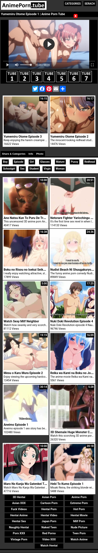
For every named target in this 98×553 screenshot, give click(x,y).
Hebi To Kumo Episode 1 (67, 484)
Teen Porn (79, 533)
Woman (60, 168)
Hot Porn (79, 509)
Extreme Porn (79, 503)
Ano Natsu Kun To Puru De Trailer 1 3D (30, 218)
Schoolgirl (9, 168)
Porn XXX (19, 533)
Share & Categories (14, 153)
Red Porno (49, 533)
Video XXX (49, 539)
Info (31, 153)
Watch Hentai (49, 545)
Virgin (47, 168)
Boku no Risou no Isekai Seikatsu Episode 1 (33, 269)
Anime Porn (79, 497)
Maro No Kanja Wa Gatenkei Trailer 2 (29, 484)
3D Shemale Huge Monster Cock (72, 432)
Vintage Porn (18, 539)
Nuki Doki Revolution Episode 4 (71, 321)
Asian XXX (19, 503)
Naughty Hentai (19, 527)
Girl (32, 161)
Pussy (74, 161)
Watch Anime (79, 539)
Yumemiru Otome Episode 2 (69, 136)
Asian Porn (49, 497)
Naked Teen (49, 527)
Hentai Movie (79, 515)
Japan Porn (49, 521)
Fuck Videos (19, 509)
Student (34, 168)
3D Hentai (19, 497)
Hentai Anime (19, 515)
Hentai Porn (49, 509)
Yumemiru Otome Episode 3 (23, 136)
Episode (18, 161)
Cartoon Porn (49, 503)
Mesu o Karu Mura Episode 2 (23, 373)
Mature (60, 161)
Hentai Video (49, 515)
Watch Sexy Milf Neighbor (21, 321)
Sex (22, 168)
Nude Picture (79, 527)
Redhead (89, 161)
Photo (39, 153)
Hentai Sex (19, 521)
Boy (5, 161)
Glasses (45, 161)
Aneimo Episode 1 (16, 424)
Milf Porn (79, 521)
